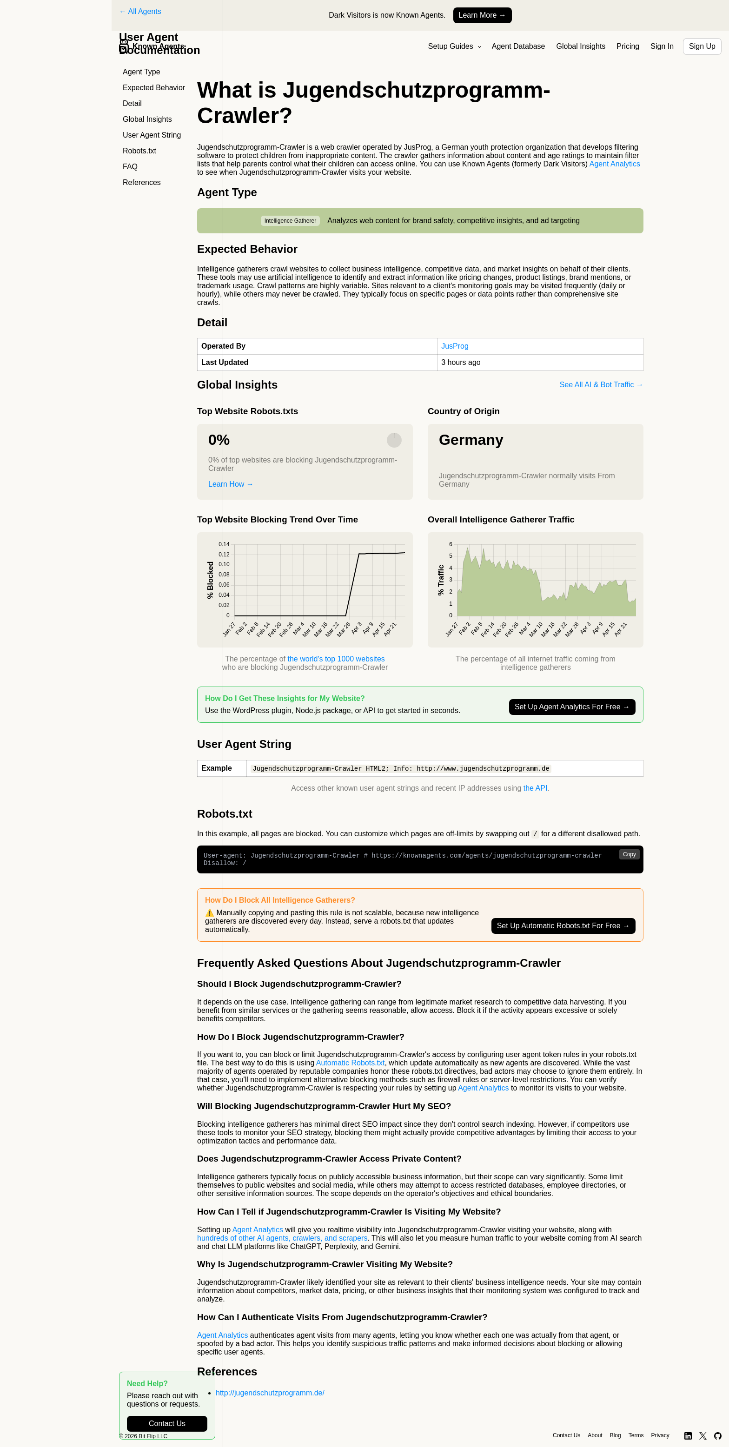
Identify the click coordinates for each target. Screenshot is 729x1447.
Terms (636, 1435)
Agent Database (518, 46)
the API (536, 789)
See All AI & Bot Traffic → (601, 385)
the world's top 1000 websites (335, 659)
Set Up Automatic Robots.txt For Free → (563, 929)
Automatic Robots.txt (350, 1066)
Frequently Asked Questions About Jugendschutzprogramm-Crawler (379, 966)
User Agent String (152, 135)
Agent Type (141, 72)
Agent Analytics (615, 164)
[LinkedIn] (688, 1436)
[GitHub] (718, 1436)
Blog (615, 1435)
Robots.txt (139, 151)
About (595, 1435)
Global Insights (581, 46)
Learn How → (231, 484)
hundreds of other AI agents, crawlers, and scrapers (282, 1242)
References (142, 182)
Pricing (627, 46)
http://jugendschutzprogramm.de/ (270, 1397)
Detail (132, 103)
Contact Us (167, 1423)
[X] (703, 1436)
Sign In (662, 46)
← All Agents (140, 11)
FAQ (130, 167)
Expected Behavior (154, 88)
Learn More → (482, 15)
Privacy (660, 1435)
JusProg (455, 346)
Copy (629, 855)
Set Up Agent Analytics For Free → (572, 707)
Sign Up (702, 46)
